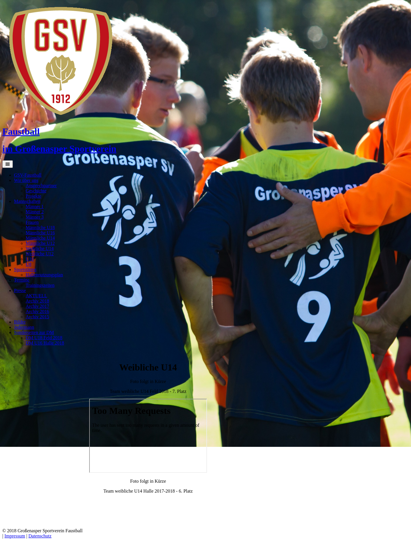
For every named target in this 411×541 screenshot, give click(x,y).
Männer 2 (35, 211)
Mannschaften (27, 201)
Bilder (20, 321)
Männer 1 (35, 206)
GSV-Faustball (28, 175)
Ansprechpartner (41, 185)
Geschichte (36, 190)
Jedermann (24, 327)
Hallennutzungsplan (44, 274)
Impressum (14, 535)
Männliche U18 (40, 227)
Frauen (32, 222)
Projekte (33, 196)
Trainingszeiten (40, 285)
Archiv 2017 (37, 306)
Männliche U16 (40, 232)
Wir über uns (26, 180)
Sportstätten (25, 269)
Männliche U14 (40, 238)
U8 (28, 264)
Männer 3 (35, 217)
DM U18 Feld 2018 (44, 337)
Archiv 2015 (37, 316)
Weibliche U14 (40, 248)
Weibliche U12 (40, 253)
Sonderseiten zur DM (34, 332)
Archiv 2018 (37, 300)
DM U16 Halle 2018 (45, 342)
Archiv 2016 (37, 311)
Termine (21, 279)
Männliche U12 (40, 243)
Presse (20, 290)
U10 (30, 259)
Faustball (21, 131)
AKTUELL (36, 295)
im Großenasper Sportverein (59, 148)
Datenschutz (40, 535)
